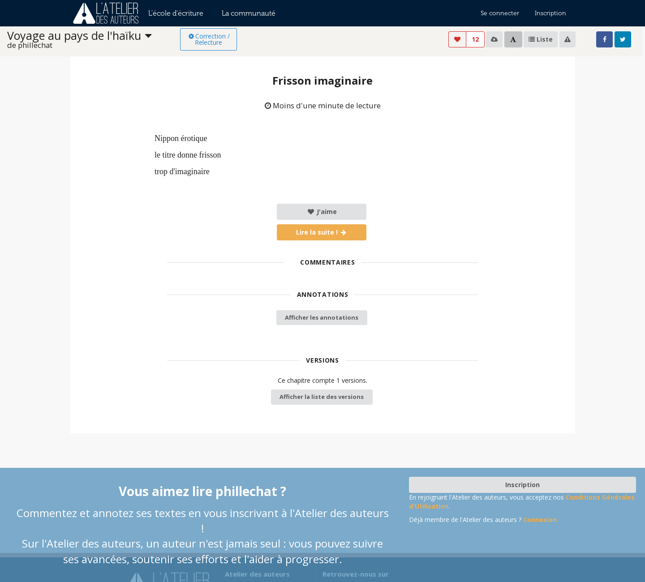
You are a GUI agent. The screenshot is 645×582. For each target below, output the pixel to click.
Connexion (540, 519)
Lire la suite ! (322, 232)
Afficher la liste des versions (322, 397)
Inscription (550, 13)
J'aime (322, 211)
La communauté (248, 13)
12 (475, 39)
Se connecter (500, 13)
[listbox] (93, 39)
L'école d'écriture (175, 13)
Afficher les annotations (321, 317)
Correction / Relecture (208, 39)
